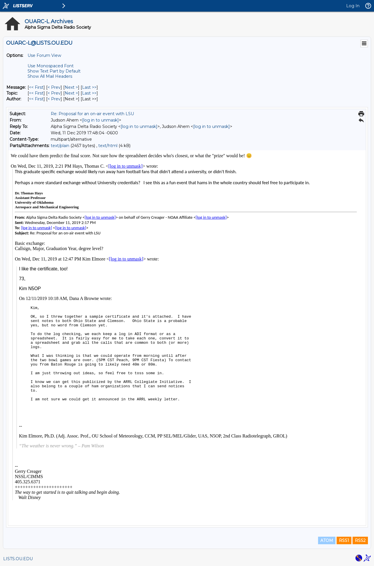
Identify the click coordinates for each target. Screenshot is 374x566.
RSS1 (344, 540)
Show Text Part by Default (54, 71)
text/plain (60, 145)
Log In (353, 5)
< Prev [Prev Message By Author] (54, 99)
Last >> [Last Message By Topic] (89, 93)
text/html (107, 145)
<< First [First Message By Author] (36, 99)
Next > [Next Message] (71, 87)
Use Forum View (44, 55)
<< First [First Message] (36, 87)
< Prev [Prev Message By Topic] (54, 93)
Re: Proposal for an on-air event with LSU (92, 113)
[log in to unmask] (100, 120)
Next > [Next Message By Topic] (71, 93)
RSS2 (360, 540)
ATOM (326, 540)
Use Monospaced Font (51, 65)
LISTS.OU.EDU (18, 558)
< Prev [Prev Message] (54, 87)
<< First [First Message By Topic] (36, 93)
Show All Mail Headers (50, 76)
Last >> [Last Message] (89, 87)
